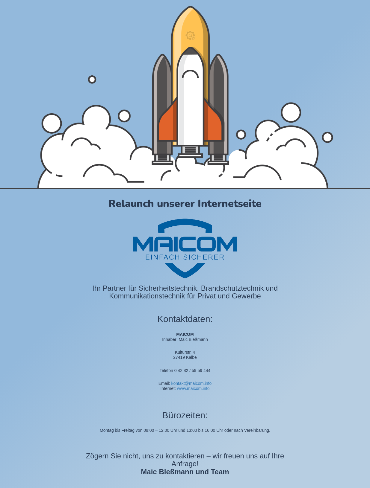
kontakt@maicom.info (191, 383)
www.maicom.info (193, 388)
